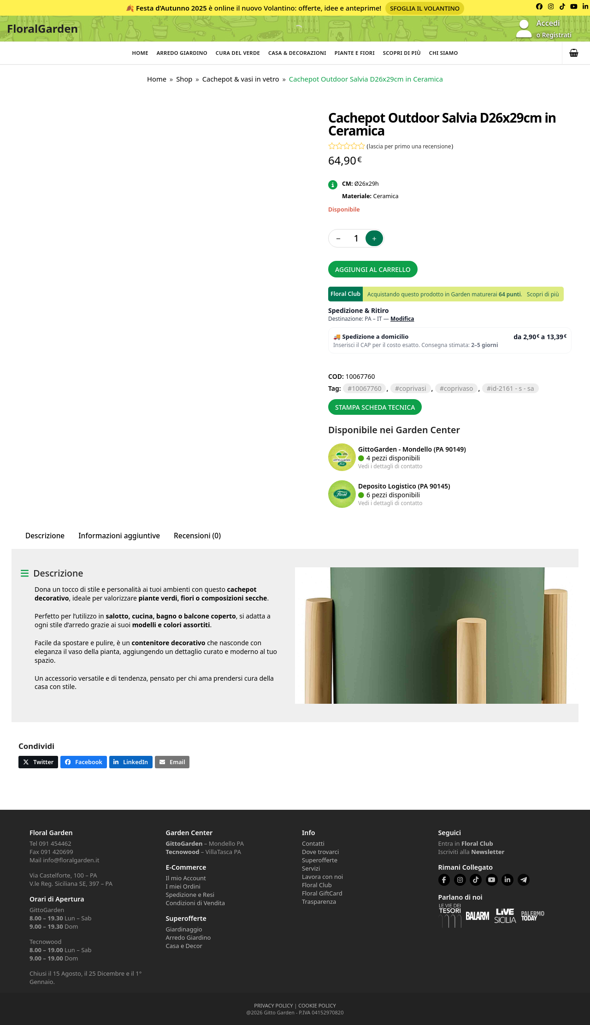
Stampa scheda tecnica (375, 407)
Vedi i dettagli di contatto (390, 466)
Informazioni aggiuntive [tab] (119, 536)
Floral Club (317, 885)
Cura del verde (238, 52)
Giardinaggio (184, 929)
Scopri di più (402, 52)
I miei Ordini (183, 886)
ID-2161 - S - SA (512, 388)
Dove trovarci (320, 852)
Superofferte (319, 860)
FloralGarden (42, 28)
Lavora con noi (322, 876)
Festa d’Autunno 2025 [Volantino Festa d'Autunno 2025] (171, 7)
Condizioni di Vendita (195, 903)
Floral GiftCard (322, 893)
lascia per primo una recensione (410, 146)
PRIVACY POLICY (273, 1005)
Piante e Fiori (355, 52)
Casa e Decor (184, 946)
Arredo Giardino (182, 52)
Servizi (311, 868)
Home (140, 52)
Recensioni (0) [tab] (197, 536)
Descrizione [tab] (45, 536)
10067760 (366, 388)
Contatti (313, 843)
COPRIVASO (458, 388)
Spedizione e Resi (190, 894)
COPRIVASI (412, 388)
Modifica (402, 319)
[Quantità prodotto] (356, 238)
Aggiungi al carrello (373, 269)
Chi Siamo (443, 52)
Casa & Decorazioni (297, 52)
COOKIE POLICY (317, 1005)
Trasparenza (319, 901)
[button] (576, 53)
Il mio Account (186, 878)
